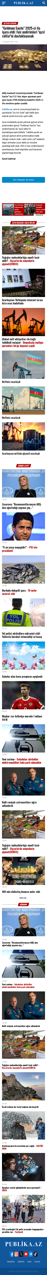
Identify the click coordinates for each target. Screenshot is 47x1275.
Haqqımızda (11, 1261)
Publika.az (7, 109)
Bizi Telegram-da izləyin (23, 180)
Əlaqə (29, 1261)
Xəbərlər (21, 1261)
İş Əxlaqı (37, 1261)
